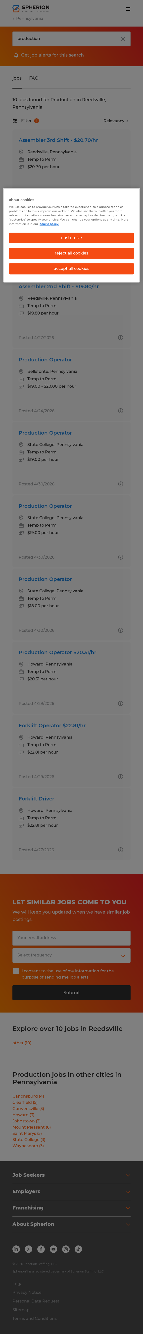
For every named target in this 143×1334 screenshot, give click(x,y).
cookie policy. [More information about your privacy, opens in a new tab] (49, 224)
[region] (71, 235)
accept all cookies (71, 268)
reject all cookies (71, 253)
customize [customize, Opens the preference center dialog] (71, 237)
